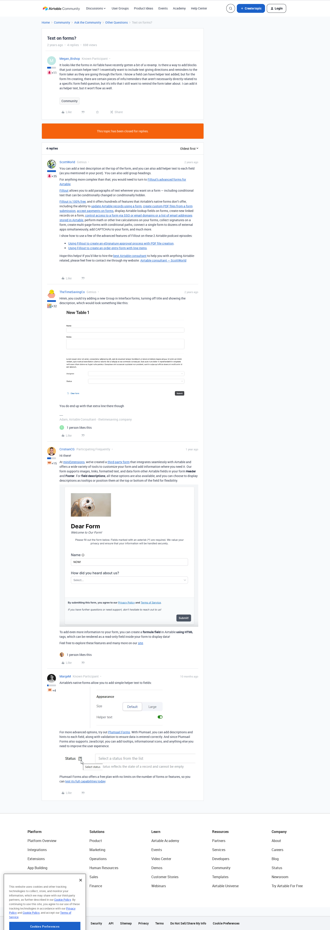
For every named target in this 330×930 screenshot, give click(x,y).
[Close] (80, 895)
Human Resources (103, 867)
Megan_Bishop (69, 58)
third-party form (119, 462)
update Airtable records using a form (116, 206)
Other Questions (116, 22)
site (140, 643)
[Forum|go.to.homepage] (61, 8)
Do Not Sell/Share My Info (188, 923)
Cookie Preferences (226, 923)
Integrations (37, 849)
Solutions (96, 831)
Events (163, 8)
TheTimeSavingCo (72, 292)
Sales (93, 876)
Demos (156, 867)
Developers (220, 858)
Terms (159, 923)
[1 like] (75, 427)
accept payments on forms (95, 211)
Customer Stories (164, 876)
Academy (179, 8)
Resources (220, 831)
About (276, 840)
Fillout (64, 190)
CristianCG (67, 449)
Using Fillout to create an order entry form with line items (107, 248)
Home (46, 22)
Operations (98, 858)
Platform (35, 831)
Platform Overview (42, 840)
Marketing (97, 849)
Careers (277, 849)
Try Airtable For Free (287, 885)
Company (279, 831)
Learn (155, 831)
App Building (37, 867)
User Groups (120, 8)
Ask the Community (87, 22)
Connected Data (40, 885)
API (111, 923)
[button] (251, 8)
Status (277, 867)
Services (218, 849)
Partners (218, 840)
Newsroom (280, 876)
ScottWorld (67, 162)
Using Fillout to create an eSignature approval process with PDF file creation (121, 243)
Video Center (161, 858)
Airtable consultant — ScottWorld (163, 260)
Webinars (158, 885)
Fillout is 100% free (72, 201)
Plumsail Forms (119, 732)
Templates (220, 876)
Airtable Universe (225, 885)
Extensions (36, 858)
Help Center (199, 8)
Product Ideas (143, 8)
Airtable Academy (165, 840)
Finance (95, 885)
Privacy (143, 923)
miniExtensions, (74, 462)
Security (96, 923)
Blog (275, 858)
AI (29, 876)
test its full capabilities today (85, 781)
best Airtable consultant (129, 256)
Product (95, 840)
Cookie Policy (62, 914)
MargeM (65, 676)
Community (62, 22)
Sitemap (126, 923)
